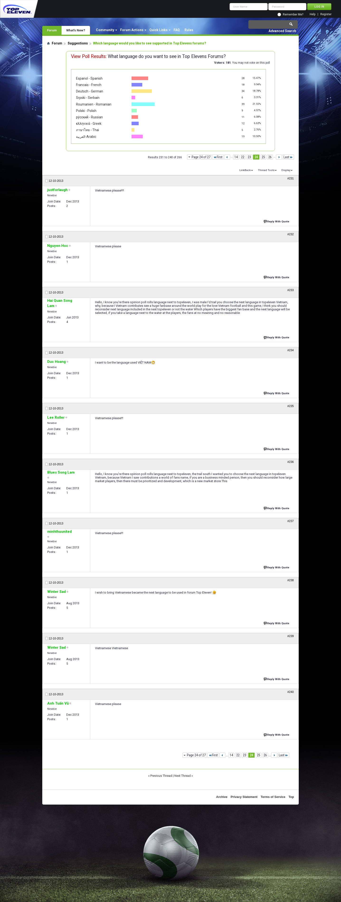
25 (263, 157)
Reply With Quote (277, 221)
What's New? (75, 30)
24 (256, 157)
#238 (290, 580)
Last (288, 157)
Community (105, 30)
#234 (290, 350)
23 (249, 157)
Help (312, 14)
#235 (290, 406)
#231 (290, 178)
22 (242, 157)
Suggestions (78, 43)
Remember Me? (293, 14)
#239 (290, 636)
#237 (290, 521)
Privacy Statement (244, 797)
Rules (189, 30)
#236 (290, 462)
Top (291, 797)
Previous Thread (161, 775)
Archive (221, 797)
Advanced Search (282, 31)
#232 (290, 234)
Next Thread (182, 775)
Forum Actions (131, 30)
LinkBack (245, 170)
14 (236, 157)
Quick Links (158, 30)
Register (326, 14)
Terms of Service (273, 797)
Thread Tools (266, 170)
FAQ (177, 30)
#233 (290, 290)
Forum (52, 30)
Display (285, 170)
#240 (290, 692)
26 (270, 157)
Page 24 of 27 (201, 157)
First (218, 157)
